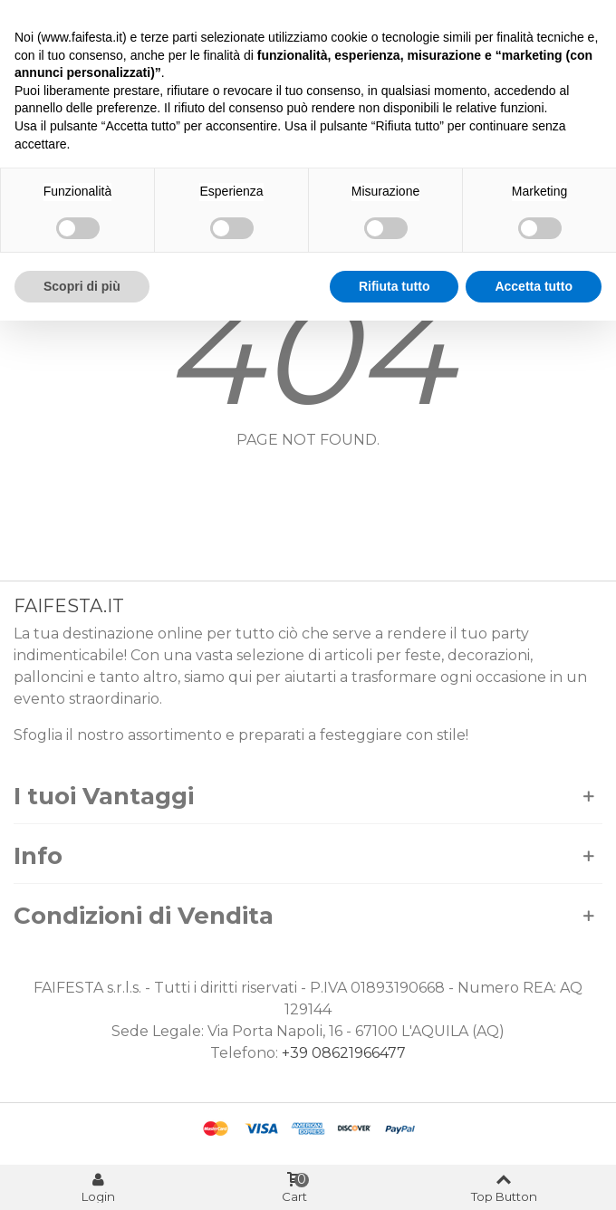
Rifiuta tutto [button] (394, 286)
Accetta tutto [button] (534, 286)
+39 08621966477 (344, 1052)
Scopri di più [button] (81, 286)
